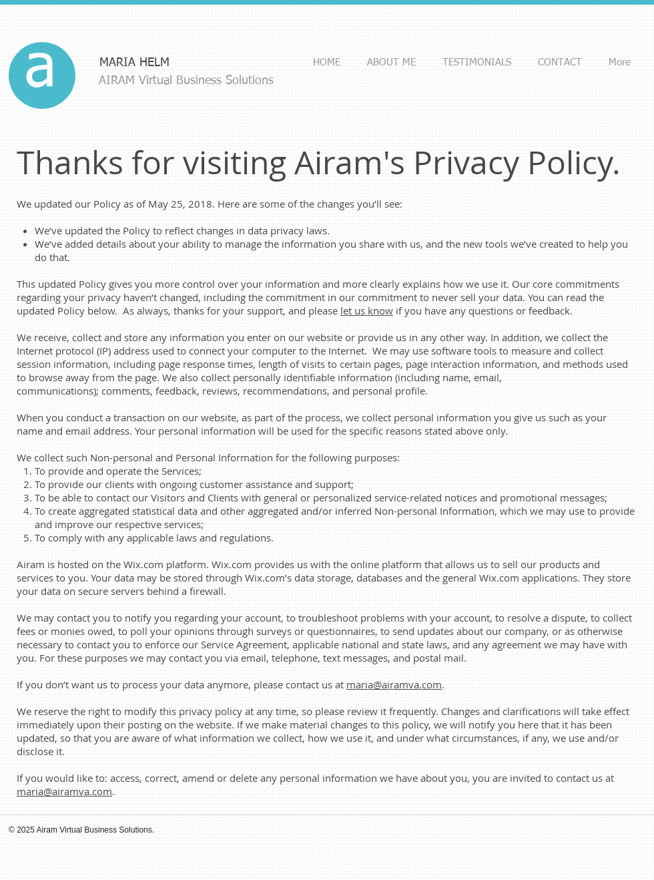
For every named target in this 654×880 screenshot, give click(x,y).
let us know (366, 310)
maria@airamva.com (394, 684)
